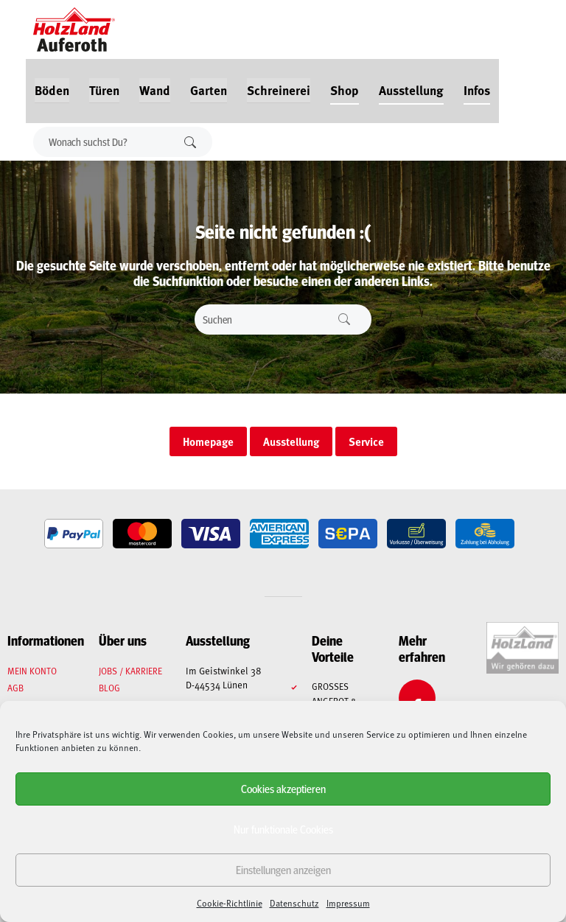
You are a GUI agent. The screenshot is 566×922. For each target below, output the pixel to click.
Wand (154, 90)
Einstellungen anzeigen (283, 869)
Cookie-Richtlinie (229, 903)
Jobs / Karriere (130, 671)
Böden (52, 90)
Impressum (348, 903)
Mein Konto (32, 671)
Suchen (190, 143)
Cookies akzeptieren (283, 788)
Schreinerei (278, 90)
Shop (344, 90)
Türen (104, 90)
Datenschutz (294, 903)
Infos (477, 90)
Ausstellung (411, 90)
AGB (15, 688)
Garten (208, 90)
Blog (109, 688)
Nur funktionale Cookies (283, 829)
